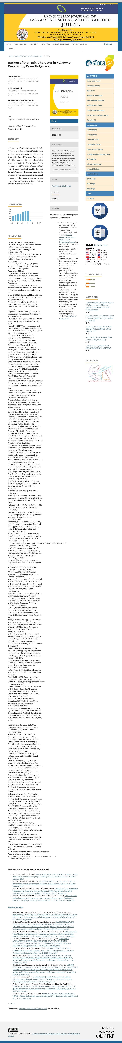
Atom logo (91, 179)
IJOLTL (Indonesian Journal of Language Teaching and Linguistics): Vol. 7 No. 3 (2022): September (44, 899)
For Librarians (93, 139)
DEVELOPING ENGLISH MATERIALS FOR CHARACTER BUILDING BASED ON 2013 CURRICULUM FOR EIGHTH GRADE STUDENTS (42, 956)
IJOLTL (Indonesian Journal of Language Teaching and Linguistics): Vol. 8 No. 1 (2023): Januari (42, 980)
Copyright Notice (94, 144)
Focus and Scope (93, 81)
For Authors (92, 135)
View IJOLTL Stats (100, 245)
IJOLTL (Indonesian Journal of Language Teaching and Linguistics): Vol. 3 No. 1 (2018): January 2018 (44, 883)
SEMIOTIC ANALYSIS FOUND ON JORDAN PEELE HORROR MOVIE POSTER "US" (44, 986)
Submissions (20, 44)
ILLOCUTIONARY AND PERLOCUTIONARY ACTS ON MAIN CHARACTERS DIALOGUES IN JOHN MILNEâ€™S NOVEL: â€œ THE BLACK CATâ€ (43, 924)
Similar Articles (15, 907)
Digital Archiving (94, 164)
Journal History (93, 169)
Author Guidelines (94, 95)
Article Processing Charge (98, 115)
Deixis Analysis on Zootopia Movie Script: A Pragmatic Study (99, 338)
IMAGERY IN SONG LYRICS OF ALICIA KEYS (54, 874)
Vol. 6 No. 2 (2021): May (33, 56)
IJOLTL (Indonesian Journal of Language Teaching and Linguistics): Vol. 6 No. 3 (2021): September (42, 892)
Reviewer (91, 91)
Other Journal (79, 44)
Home (8, 44)
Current (33, 44)
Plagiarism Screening (95, 110)
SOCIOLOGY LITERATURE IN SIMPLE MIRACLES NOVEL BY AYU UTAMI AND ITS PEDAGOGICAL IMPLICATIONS (41, 941)
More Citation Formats (62, 169)
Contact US (91, 120)
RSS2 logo (91, 183)
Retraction (91, 159)
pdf (55, 121)
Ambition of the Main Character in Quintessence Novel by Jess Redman (45, 897)
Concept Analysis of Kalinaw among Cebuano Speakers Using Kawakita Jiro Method (100, 318)
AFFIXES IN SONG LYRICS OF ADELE (54, 881)
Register (103, 4)
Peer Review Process (95, 100)
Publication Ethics (94, 105)
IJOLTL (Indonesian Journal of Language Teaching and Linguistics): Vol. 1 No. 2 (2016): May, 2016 (43, 951)
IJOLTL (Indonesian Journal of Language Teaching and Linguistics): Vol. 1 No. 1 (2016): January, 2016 (45, 876)
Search (108, 44)
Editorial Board (93, 86)
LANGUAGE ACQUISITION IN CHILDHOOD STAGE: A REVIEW (98, 346)
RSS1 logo (91, 188)
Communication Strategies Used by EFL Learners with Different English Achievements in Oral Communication (100, 306)
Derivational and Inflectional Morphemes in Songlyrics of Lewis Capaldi (45, 889)
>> (14, 1003)
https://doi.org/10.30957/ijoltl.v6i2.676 (23, 119)
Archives (45, 44)
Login (111, 4)
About (11, 49)
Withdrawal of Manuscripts (98, 154)
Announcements (61, 44)
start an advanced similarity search (33, 1009)
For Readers (92, 130)
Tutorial (90, 198)
